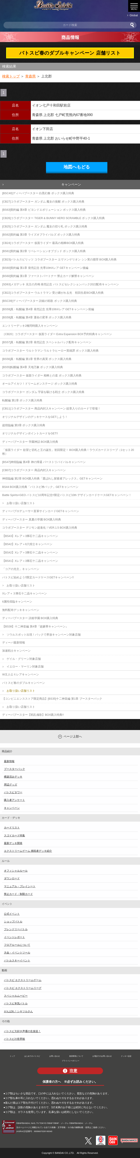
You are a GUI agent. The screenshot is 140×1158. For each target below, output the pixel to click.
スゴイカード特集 (14, 835)
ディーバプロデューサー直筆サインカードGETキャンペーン (40, 511)
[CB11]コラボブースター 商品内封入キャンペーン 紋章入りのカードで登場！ (51, 408)
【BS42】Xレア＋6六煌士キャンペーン (27, 544)
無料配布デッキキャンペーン (20, 610)
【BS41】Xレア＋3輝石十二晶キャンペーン (30, 560)
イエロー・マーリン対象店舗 (25, 666)
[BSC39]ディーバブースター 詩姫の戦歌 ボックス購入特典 (39, 300)
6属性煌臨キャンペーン (17, 601)
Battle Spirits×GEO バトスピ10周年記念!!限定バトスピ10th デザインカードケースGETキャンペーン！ (66, 495)
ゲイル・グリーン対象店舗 (24, 658)
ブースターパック (14, 769)
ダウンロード (12, 878)
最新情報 (9, 761)
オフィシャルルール (16, 870)
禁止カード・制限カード (18, 894)
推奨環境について (76, 1056)
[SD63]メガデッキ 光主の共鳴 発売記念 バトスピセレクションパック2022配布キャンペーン (60, 284)
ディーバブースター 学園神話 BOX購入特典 (30, 441)
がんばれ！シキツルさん (18, 1011)
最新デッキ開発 (13, 843)
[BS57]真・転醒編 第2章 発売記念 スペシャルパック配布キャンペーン (46, 342)
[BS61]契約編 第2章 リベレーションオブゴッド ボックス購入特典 (44, 251)
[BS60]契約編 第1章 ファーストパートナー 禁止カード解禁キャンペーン (48, 276)
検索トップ (11, 76)
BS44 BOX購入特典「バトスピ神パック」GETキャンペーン (40, 487)
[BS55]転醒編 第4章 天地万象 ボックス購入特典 (32, 367)
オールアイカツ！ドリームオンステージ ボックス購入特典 (39, 383)
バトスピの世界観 (14, 1038)
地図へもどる (77, 166)
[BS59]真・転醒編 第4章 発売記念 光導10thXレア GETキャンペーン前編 (48, 309)
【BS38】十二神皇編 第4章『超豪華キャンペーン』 (35, 626)
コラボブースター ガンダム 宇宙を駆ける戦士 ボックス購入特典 (43, 392)
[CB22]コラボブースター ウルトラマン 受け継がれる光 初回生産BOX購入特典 (53, 292)
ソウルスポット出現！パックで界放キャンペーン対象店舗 (44, 634)
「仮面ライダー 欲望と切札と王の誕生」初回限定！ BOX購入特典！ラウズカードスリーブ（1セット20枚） (68, 451)
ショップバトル (13, 921)
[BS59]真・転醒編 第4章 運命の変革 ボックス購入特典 (36, 317)
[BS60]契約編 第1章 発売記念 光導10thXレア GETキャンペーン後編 (45, 267)
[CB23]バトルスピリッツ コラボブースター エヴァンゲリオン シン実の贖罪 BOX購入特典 (59, 259)
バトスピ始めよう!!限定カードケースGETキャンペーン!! (38, 577)
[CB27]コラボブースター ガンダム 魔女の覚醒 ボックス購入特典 (43, 201)
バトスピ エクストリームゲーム (22, 980)
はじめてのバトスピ (32, 1056)
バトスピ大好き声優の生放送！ (22, 1031)
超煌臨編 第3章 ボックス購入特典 (23, 425)
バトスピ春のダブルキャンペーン (23, 682)
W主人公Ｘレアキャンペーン (20, 674)
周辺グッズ (10, 784)
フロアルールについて (17, 944)
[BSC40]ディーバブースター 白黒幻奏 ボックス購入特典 (38, 193)
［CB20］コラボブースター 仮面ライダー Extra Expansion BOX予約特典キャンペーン (57, 334)
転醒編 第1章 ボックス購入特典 (22, 400)
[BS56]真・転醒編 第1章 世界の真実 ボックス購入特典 (36, 359)
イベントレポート (14, 937)
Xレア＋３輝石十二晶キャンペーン (24, 593)
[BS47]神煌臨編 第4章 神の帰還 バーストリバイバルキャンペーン (44, 462)
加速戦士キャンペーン (16, 650)
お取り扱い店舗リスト (21, 503)
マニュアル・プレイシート (19, 886)
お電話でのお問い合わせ (102, 1056)
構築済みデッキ (13, 776)
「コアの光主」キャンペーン (20, 569)
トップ (12, 1056)
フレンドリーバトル (16, 929)
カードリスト (12, 827)
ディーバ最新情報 (13, 642)
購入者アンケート (14, 800)
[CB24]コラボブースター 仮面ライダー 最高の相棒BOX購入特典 (43, 243)
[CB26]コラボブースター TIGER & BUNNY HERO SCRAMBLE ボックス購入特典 (53, 218)
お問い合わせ (54, 1056)
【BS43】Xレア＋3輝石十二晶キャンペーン (30, 536)
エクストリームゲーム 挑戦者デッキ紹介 (28, 850)
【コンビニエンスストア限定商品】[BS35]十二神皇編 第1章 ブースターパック (52, 698)
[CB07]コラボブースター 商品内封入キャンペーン (34, 470)
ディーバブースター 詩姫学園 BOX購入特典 (30, 618)
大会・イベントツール (17, 952)
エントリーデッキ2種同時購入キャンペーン (30, 325)
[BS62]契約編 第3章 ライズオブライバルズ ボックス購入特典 (41, 234)
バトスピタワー (13, 792)
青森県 (30, 76)
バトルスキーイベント (17, 960)
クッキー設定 (126, 1056)
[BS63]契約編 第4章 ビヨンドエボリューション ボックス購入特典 (44, 209)
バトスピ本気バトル (16, 1003)
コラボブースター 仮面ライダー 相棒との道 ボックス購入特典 (42, 375)
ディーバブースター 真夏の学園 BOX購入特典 (31, 519)
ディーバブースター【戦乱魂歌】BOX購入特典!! (33, 714)
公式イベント (12, 913)
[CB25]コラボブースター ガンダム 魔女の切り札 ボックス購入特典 (44, 226)
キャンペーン (71, 184)
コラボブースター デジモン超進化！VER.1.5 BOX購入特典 (39, 527)
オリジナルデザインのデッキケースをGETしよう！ (35, 417)
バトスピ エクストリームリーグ (22, 988)
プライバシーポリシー (70, 1061)
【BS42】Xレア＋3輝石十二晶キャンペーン (30, 552)
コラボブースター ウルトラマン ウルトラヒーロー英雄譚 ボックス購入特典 (50, 350)
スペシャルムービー (16, 995)
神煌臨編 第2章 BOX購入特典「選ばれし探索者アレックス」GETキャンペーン (52, 478)
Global (134, 15)
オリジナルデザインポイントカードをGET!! (30, 433)
